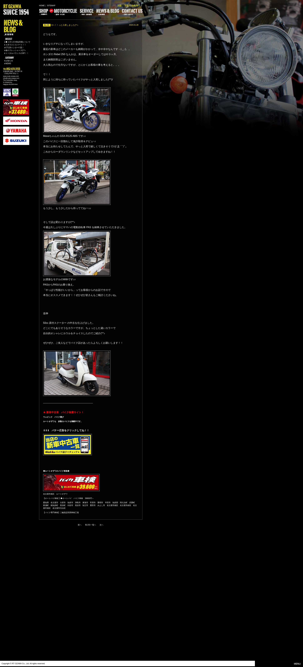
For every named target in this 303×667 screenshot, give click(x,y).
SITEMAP (51, 6)
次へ (101, 525)
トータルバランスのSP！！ (17, 53)
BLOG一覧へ (90, 525)
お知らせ (9, 61)
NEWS (8, 63)
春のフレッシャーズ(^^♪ (15, 50)
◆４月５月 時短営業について (17, 42)
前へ (80, 525)
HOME (42, 6)
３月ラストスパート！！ (15, 45)
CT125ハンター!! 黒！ (14, 47)
